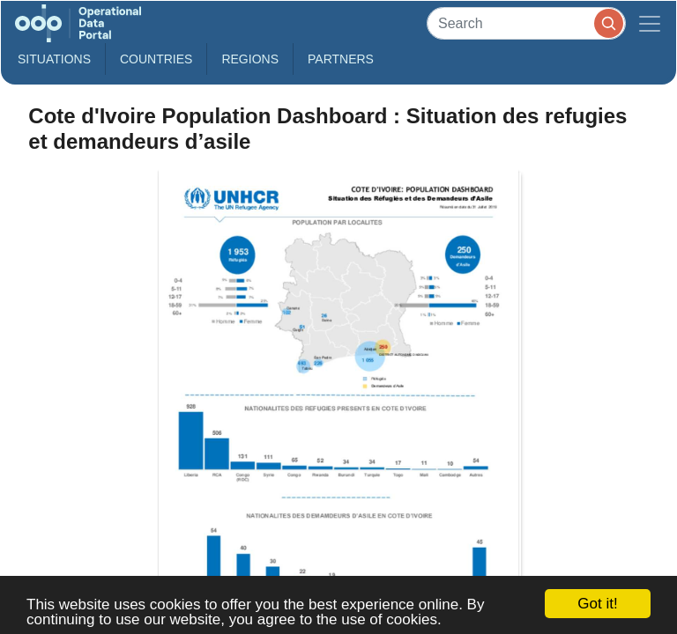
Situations (54, 59)
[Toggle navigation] (649, 23)
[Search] (526, 23)
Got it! (597, 603)
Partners (341, 59)
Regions (250, 59)
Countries (156, 59)
